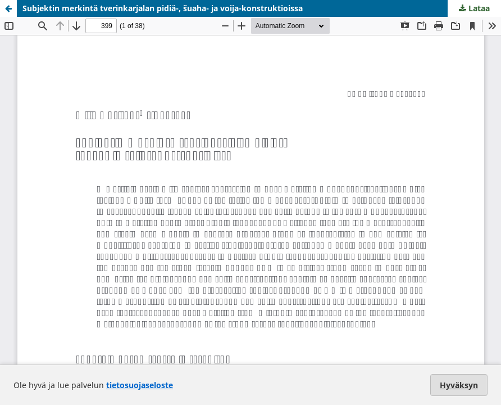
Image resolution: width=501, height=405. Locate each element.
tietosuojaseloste (139, 385)
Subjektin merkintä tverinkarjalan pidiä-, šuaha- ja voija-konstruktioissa (162, 8)
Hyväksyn (459, 385)
